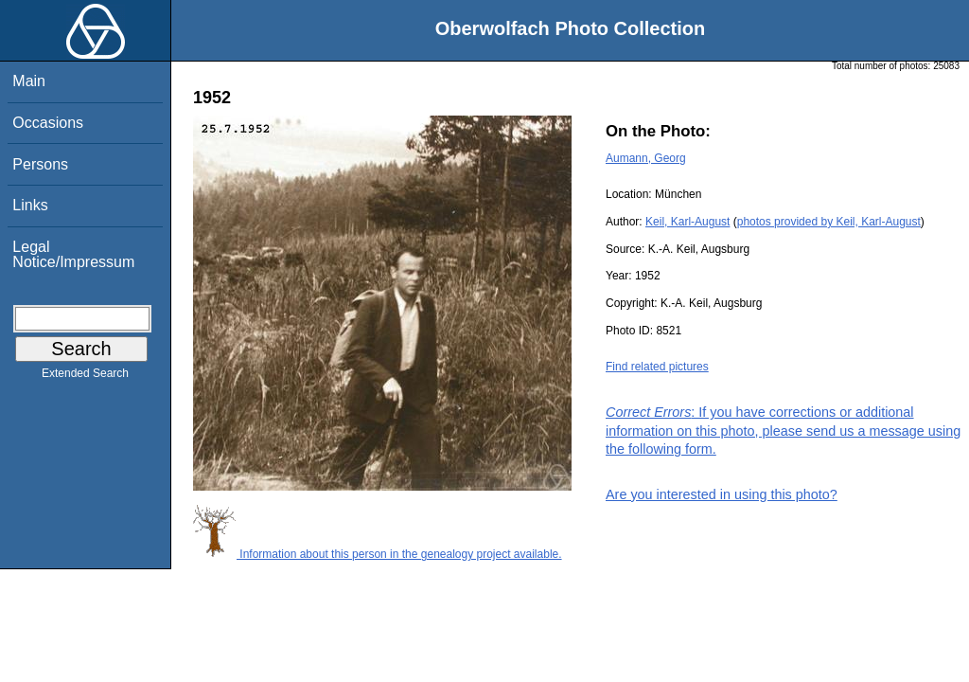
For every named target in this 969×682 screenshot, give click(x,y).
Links (29, 205)
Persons (40, 164)
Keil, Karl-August (687, 221)
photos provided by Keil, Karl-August (829, 221)
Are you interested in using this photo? (721, 494)
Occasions (47, 123)
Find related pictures (657, 366)
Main (28, 81)
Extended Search (85, 377)
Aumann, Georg (646, 158)
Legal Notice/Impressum (73, 254)
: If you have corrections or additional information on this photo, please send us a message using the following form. (783, 430)
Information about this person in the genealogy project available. (377, 554)
